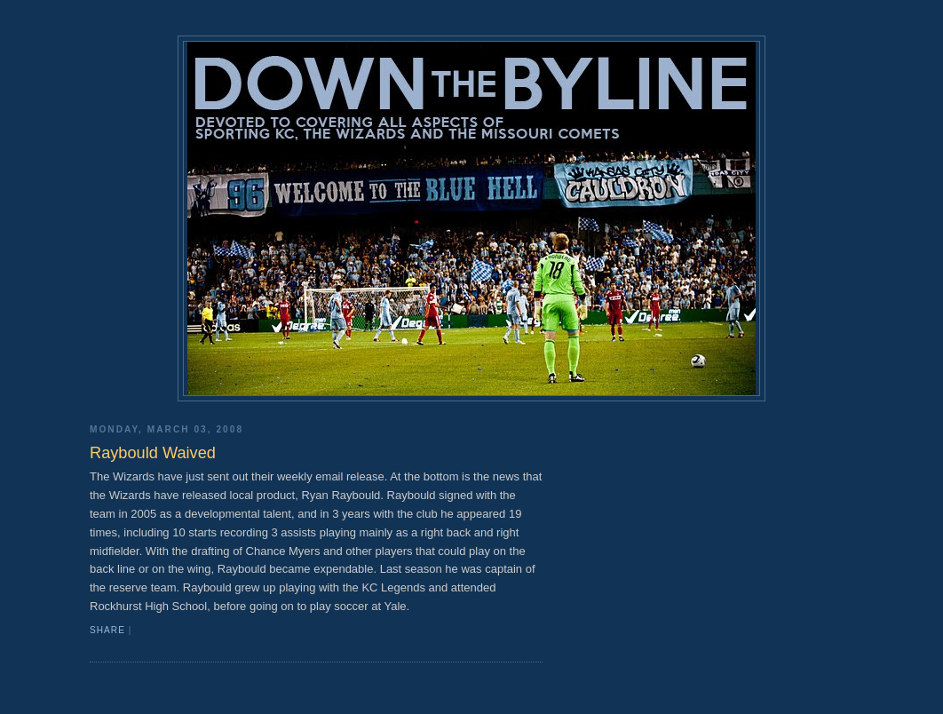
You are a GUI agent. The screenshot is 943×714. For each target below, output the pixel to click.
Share (107, 630)
